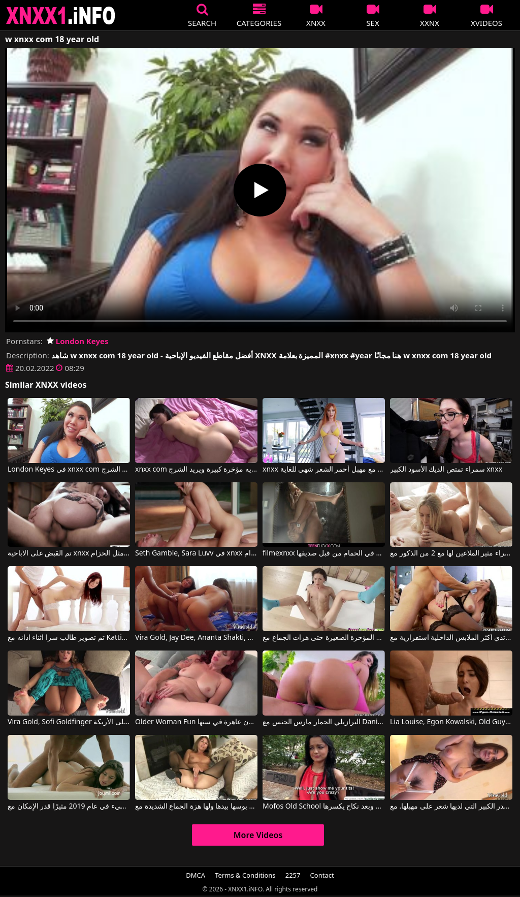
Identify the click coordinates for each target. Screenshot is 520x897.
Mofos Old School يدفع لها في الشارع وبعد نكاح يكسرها (324, 806)
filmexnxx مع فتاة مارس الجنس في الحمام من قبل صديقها (324, 553)
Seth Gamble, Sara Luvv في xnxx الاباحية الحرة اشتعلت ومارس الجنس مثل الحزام (196, 553)
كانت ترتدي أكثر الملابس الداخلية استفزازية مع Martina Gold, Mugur (451, 638)
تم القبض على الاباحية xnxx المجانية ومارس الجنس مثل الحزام (69, 553)
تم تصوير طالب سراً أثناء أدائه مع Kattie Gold (69, 638)
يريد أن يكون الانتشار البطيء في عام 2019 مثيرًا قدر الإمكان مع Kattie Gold (69, 806)
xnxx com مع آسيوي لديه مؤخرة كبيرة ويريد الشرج (196, 470)
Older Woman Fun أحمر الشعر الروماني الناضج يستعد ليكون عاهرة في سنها (196, 722)
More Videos (258, 835)
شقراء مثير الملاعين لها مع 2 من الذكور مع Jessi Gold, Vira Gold (451, 553)
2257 (293, 875)
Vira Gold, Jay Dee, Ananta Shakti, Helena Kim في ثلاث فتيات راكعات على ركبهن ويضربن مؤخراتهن (196, 638)
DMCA (195, 875)
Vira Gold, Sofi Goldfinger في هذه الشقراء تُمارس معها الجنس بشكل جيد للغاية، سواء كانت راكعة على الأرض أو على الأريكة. (69, 722)
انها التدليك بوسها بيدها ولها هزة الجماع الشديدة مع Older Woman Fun (196, 806)
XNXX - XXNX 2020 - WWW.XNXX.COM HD (61, 15)
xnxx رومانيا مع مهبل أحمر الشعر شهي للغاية (324, 470)
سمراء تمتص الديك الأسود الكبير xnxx (446, 470)
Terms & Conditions (245, 875)
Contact (322, 875)
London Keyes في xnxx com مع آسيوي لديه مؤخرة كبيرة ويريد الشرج (69, 470)
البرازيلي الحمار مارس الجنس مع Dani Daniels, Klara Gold (324, 722)
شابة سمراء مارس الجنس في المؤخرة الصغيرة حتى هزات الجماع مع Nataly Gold (324, 638)
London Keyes (78, 341)
